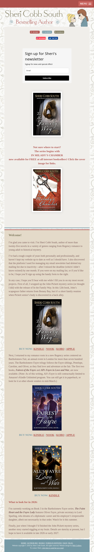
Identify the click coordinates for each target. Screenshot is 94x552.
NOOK (50, 348)
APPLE (70, 348)
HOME (23, 543)
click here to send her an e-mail (53, 548)
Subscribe (47, 78)
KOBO (60, 348)
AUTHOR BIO (32, 543)
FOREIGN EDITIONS (54, 543)
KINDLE (39, 348)
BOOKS (42, 543)
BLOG (70, 543)
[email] (47, 70)
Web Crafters (76, 545)
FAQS (65, 543)
